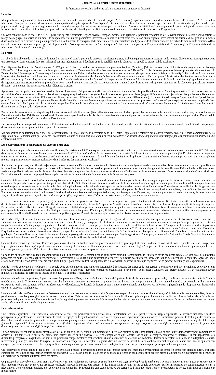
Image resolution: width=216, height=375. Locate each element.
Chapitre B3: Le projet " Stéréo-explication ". (108, 2)
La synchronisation (12, 308)
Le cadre (6, 14)
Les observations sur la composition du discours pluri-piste (35, 144)
